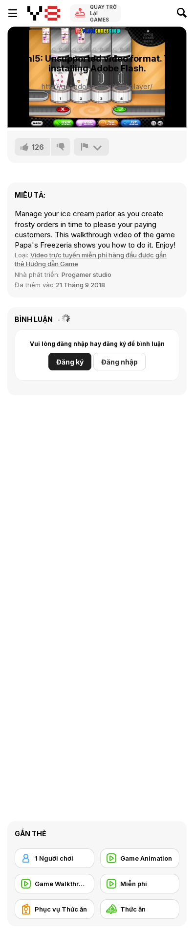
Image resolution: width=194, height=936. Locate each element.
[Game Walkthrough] (54, 883)
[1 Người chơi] (54, 858)
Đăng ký (70, 362)
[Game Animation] (140, 858)
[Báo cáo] (91, 147)
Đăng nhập (119, 362)
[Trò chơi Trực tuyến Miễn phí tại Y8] (43, 13)
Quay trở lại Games (103, 13)
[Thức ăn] (140, 909)
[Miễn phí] (140, 883)
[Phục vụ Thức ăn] (54, 909)
